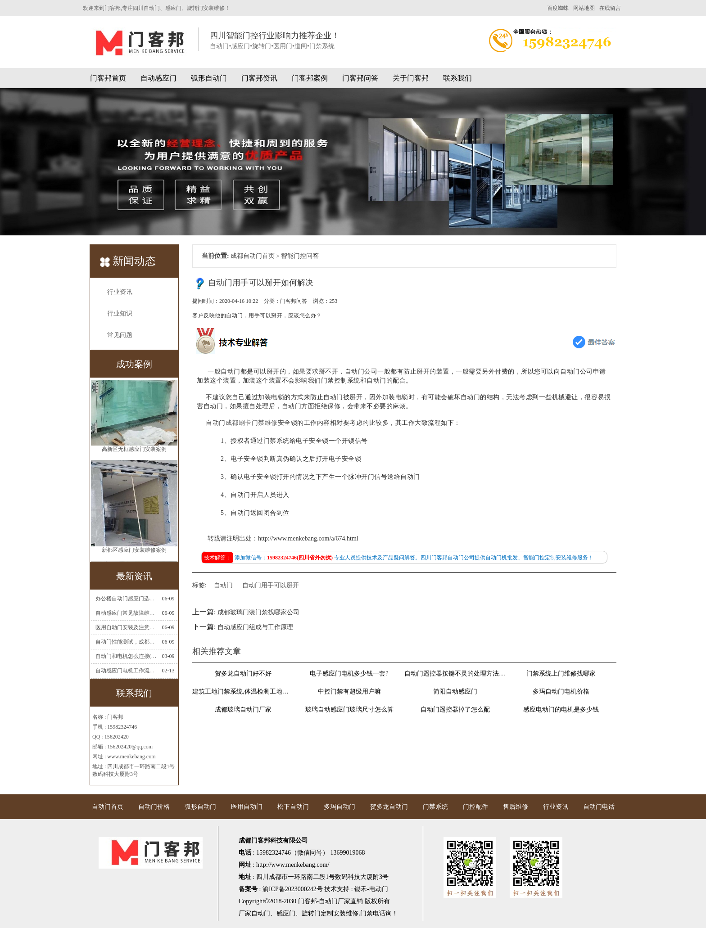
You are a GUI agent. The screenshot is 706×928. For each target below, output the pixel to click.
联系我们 (457, 78)
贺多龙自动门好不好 (243, 673)
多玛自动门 (339, 806)
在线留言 (610, 8)
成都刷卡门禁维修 (252, 422)
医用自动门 (246, 806)
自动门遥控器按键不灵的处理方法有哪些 (455, 673)
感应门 (285, 913)
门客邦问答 (360, 78)
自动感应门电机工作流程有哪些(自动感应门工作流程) (126, 670)
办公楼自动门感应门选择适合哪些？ (126, 598)
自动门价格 (154, 806)
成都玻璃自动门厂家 (243, 709)
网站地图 (584, 8)
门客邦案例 (310, 78)
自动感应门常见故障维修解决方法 (126, 613)
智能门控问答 (300, 255)
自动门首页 (107, 806)
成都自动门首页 (253, 255)
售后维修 (515, 806)
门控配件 (475, 806)
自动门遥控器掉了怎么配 (455, 709)
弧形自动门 (209, 78)
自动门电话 (599, 806)
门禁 (366, 913)
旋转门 (311, 913)
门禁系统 (435, 806)
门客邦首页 (108, 78)
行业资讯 (119, 291)
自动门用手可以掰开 (270, 585)
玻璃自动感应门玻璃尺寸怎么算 (349, 709)
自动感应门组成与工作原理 (255, 627)
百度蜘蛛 (558, 8)
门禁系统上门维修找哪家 (561, 673)
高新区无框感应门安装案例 (134, 453)
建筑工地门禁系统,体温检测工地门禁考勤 (243, 691)
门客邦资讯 (259, 78)
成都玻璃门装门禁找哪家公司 (258, 612)
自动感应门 (158, 78)
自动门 (223, 585)
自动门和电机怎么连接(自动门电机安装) (126, 656)
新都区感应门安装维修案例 (134, 553)
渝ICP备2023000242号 (292, 889)
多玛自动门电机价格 (561, 691)
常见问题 (119, 335)
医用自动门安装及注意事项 (126, 627)
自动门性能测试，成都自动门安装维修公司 (126, 642)
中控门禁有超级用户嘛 (349, 691)
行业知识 (119, 313)
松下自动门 (293, 806)
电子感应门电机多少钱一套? (349, 673)
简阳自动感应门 (455, 691)
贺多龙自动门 (389, 806)
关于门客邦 (411, 78)
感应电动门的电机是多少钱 (561, 709)
